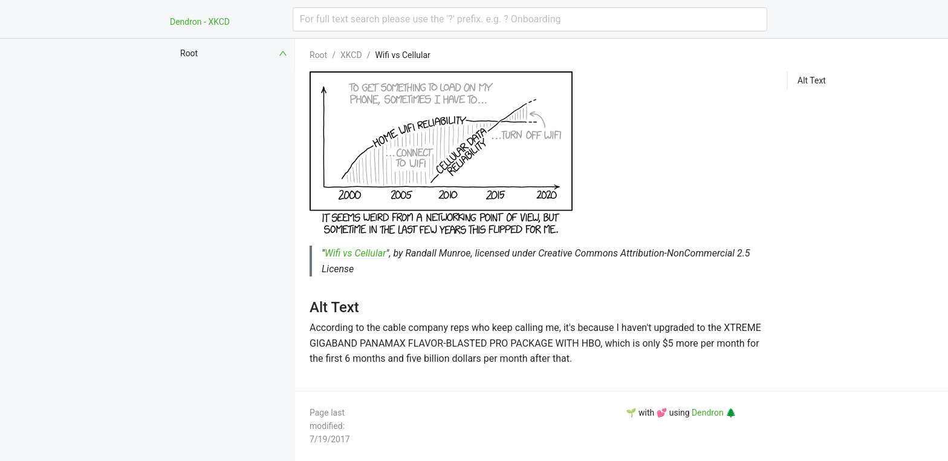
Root (318, 55)
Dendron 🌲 (714, 412)
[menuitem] (234, 53)
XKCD (351, 55)
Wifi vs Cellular (402, 55)
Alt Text (811, 80)
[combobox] (530, 19)
